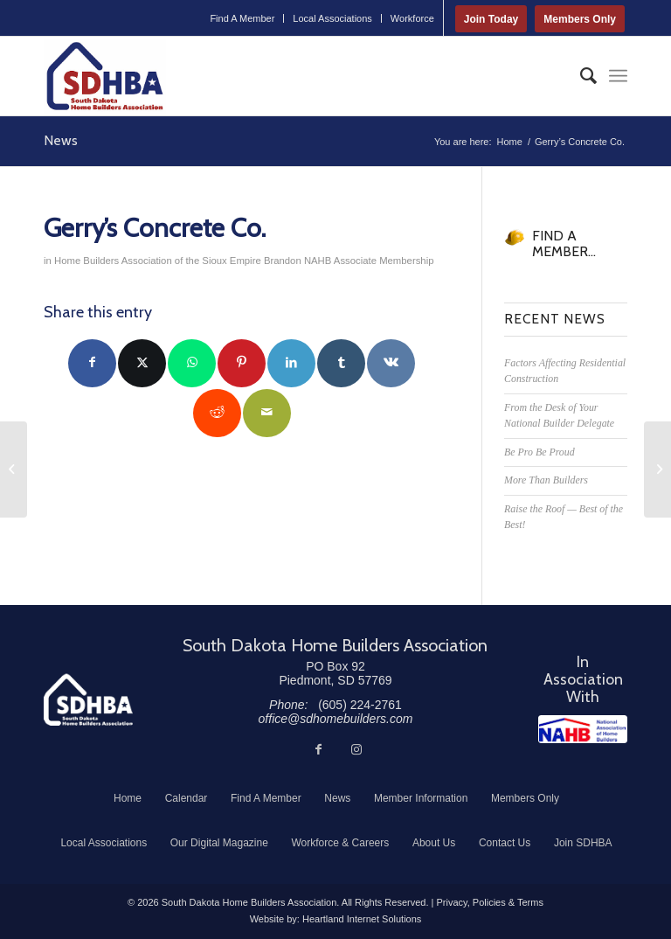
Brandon (282, 260)
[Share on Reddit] (217, 413)
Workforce (412, 18)
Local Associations (332, 18)
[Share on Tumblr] (341, 363)
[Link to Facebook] (318, 749)
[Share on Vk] (391, 363)
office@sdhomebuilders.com (336, 719)
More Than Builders (546, 480)
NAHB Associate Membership (369, 260)
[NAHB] (582, 729)
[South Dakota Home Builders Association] (105, 76)
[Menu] (618, 76)
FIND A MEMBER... (564, 243)
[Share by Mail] (267, 413)
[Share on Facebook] (92, 363)
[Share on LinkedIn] (291, 363)
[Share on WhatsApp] (192, 363)
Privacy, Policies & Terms (489, 902)
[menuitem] (242, 18)
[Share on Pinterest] (242, 363)
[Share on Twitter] (142, 363)
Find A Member (242, 18)
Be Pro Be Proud (539, 452)
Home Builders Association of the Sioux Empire (157, 260)
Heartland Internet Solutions (361, 919)
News (61, 140)
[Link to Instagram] (356, 749)
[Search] (580, 76)
